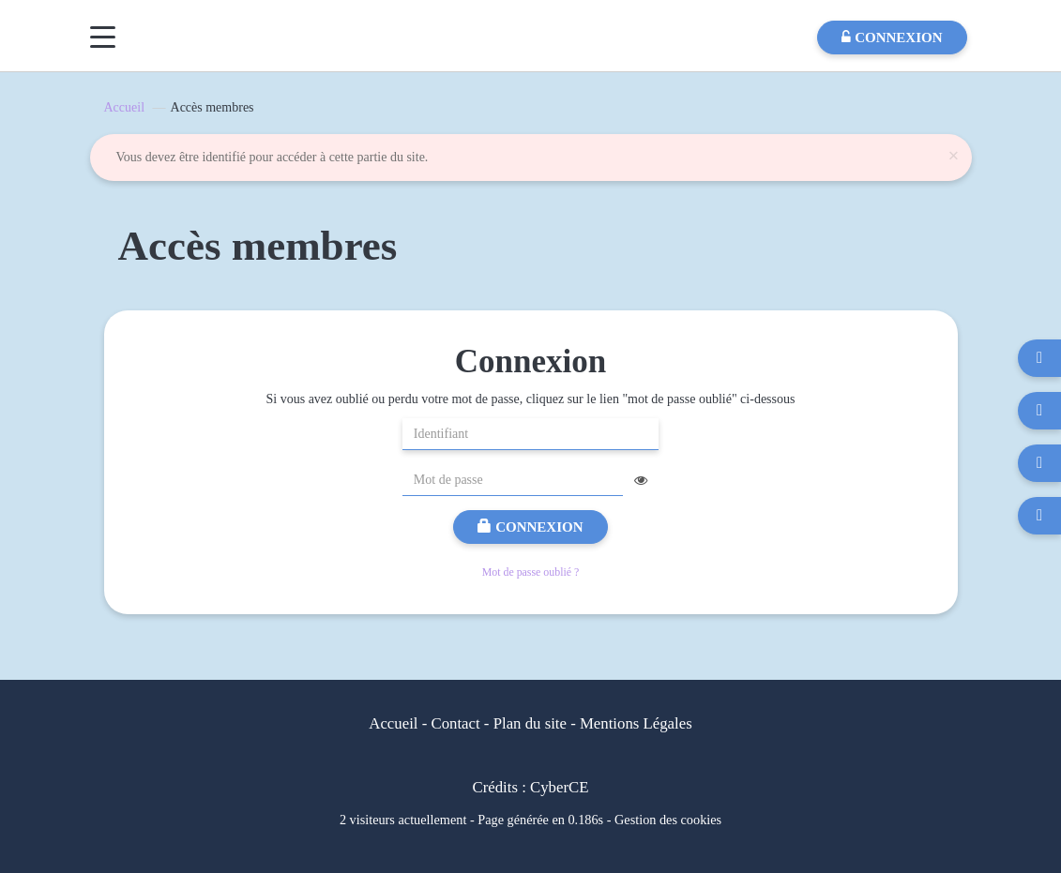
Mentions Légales (636, 723)
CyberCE (559, 787)
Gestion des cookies (667, 819)
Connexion (530, 526)
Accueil (124, 107)
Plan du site (530, 723)
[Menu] (102, 37)
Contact (455, 723)
